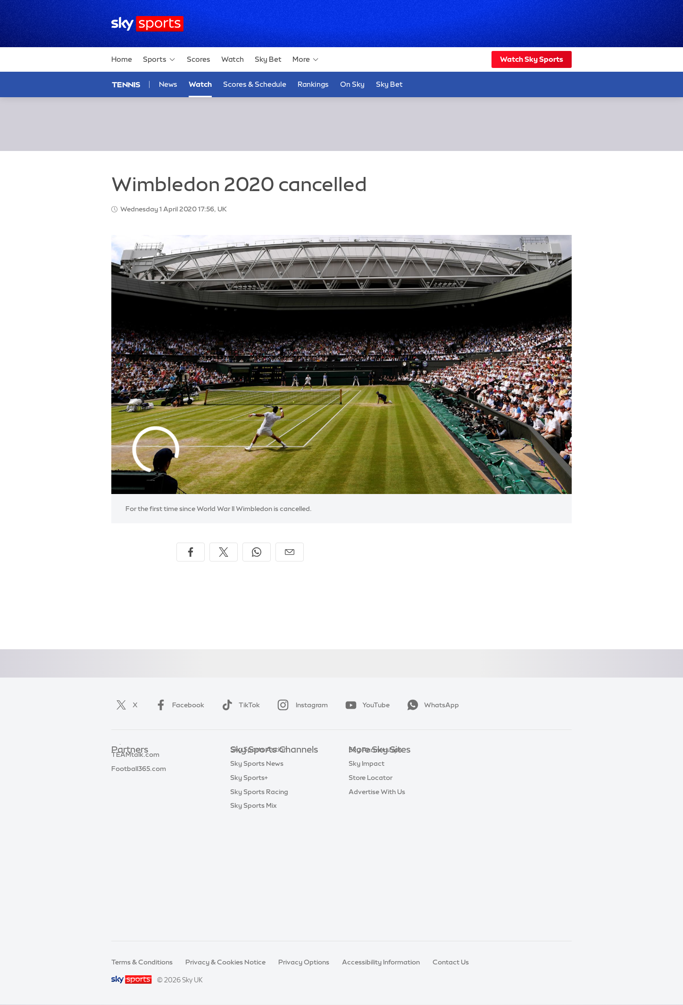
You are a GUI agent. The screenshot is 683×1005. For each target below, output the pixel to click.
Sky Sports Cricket (259, 806)
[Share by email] (289, 552)
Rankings (313, 84)
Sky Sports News (256, 876)
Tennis (126, 84)
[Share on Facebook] (190, 552)
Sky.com (362, 764)
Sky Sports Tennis (258, 848)
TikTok (239, 705)
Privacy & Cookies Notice (225, 962)
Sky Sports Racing (259, 905)
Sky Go (360, 792)
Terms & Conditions (142, 962)
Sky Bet (268, 59)
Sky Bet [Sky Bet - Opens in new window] (389, 84)
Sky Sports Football (261, 792)
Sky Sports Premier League (272, 778)
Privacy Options (303, 962)
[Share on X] (223, 552)
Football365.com (138, 806)
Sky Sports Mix (253, 918)
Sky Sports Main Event (265, 764)
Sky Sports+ (249, 891)
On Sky (352, 84)
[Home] (147, 24)
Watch (232, 59)
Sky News (364, 778)
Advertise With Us (377, 876)
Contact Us (451, 962)
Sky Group (365, 806)
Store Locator (370, 862)
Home (121, 59)
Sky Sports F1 (251, 834)
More (305, 59)
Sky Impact (366, 848)
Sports (159, 59)
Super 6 (123, 778)
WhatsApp (431, 705)
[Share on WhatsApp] (256, 552)
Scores (198, 59)
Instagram (301, 705)
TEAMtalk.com (135, 792)
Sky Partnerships (375, 834)
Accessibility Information (381, 962)
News (168, 84)
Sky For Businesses (378, 820)
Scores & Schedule (254, 84)
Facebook (177, 705)
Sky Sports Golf (255, 820)
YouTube (366, 705)
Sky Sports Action (258, 862)
